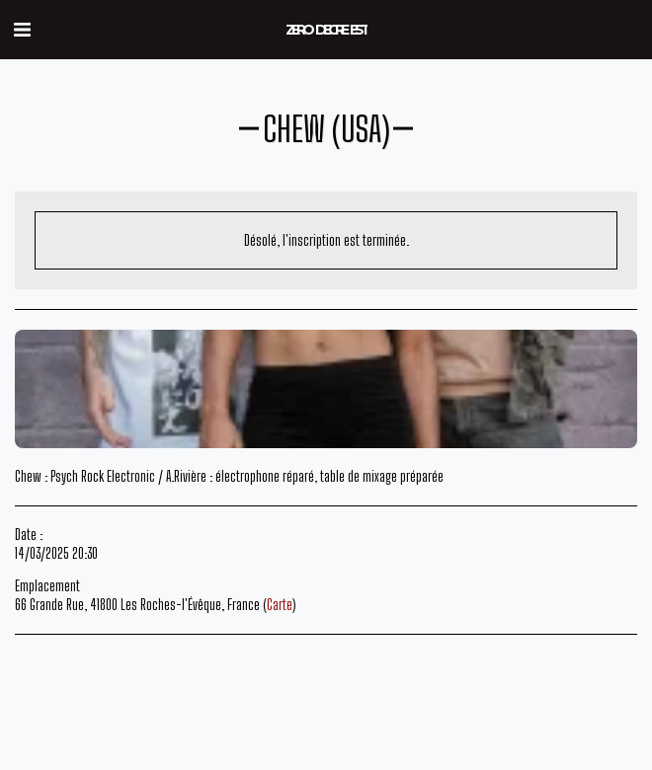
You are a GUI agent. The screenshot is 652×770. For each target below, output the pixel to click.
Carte (279, 604)
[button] (22, 28)
